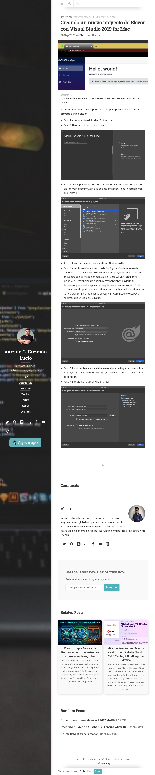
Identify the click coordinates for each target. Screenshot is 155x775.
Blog (25, 377)
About (25, 405)
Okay (97, 771)
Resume (25, 388)
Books (25, 394)
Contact (25, 411)
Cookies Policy (86, 771)
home (63, 17)
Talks (25, 400)
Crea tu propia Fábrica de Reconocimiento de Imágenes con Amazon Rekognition (80, 652)
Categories (25, 382)
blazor (70, 17)
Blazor (83, 35)
